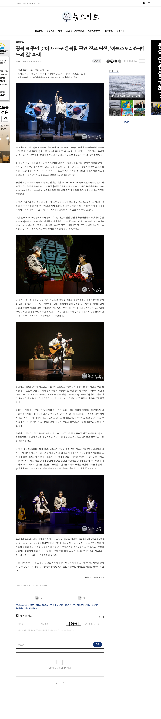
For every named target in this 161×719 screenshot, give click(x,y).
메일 (128, 61)
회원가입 (32, 3)
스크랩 (136, 61)
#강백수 (60, 605)
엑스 (112, 61)
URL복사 (97, 61)
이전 (56, 682)
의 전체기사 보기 (93, 577)
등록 (97, 644)
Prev (112, 87)
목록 (124, 61)
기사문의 (25, 3)
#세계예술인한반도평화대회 (26, 608)
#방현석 (31, 605)
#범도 (38, 605)
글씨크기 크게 (140, 61)
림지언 (18, 61)
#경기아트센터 (78, 605)
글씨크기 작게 (143, 61)
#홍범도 (45, 605)
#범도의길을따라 (91, 605)
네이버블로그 (119, 61)
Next (142, 87)
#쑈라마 (68, 605)
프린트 (132, 61)
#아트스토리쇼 (21, 605)
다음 (63, 682)
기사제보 (18, 3)
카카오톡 (116, 61)
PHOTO (113, 71)
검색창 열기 (144, 3)
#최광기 (53, 605)
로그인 (38, 3)
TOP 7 (127, 121)
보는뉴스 (20, 41)
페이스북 (108, 61)
